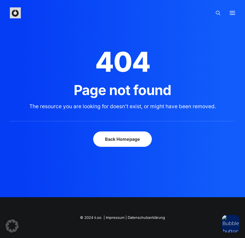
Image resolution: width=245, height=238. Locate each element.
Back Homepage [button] (122, 139)
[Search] (216, 12)
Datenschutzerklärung (146, 217)
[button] (12, 226)
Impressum (115, 217)
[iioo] (15, 12)
